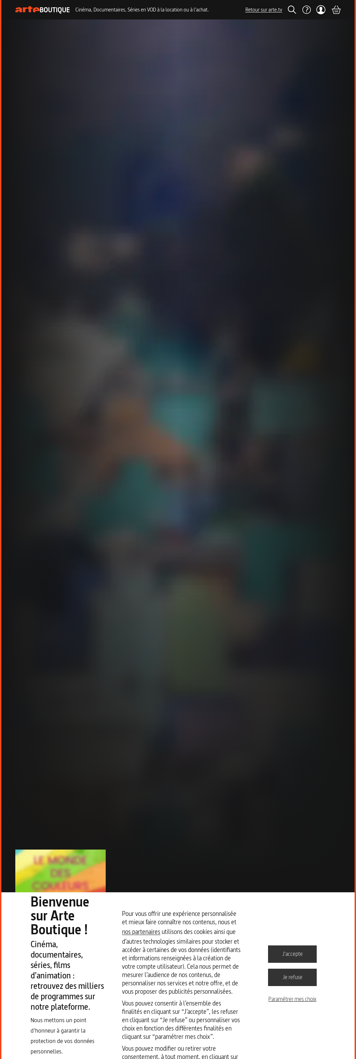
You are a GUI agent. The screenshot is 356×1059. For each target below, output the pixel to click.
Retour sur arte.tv (263, 9)
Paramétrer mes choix (292, 999)
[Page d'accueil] (42, 10)
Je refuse (292, 977)
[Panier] (336, 9)
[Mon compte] (321, 9)
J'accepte (292, 954)
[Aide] (306, 9)
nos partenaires (141, 931)
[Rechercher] (292, 9)
